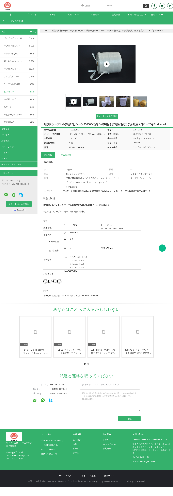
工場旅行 (95, 15)
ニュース (5, 153)
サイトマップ (65, 476)
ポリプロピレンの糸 (71, 296)
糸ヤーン (19, 107)
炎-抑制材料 (19, 91)
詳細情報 (48, 155)
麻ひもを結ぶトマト (19, 61)
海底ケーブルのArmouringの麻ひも (19, 114)
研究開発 (107, 449)
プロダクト (32, 15)
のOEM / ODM (109, 444)
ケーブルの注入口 (52, 296)
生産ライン (108, 440)
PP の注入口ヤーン (19, 69)
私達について (74, 15)
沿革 (75, 444)
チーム (76, 453)
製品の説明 (66, 155)
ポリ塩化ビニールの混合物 (19, 76)
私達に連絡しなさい (137, 15)
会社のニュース (158, 15)
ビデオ (53, 15)
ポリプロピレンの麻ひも (19, 38)
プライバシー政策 (87, 476)
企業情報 (5, 129)
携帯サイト (109, 476)
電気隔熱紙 (19, 122)
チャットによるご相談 (13, 21)
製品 (18, 32)
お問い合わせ (7, 147)
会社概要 (77, 440)
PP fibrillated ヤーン (91, 296)
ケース (4, 159)
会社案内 (5, 135)
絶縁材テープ (19, 99)
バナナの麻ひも (19, 53)
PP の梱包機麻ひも (19, 46)
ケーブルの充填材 (19, 84)
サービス (77, 449)
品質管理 (116, 15)
